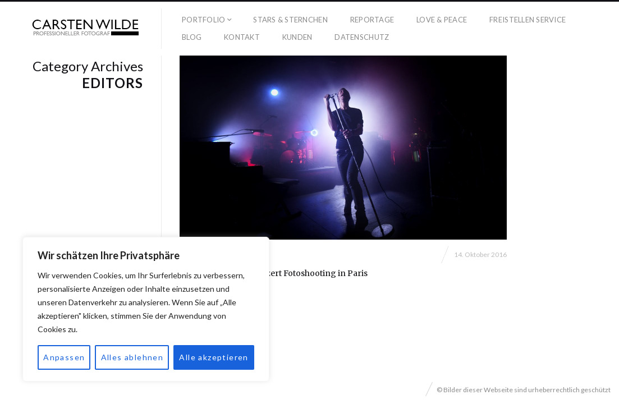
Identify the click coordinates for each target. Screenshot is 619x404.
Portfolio (203, 19)
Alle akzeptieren (213, 357)
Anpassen (64, 357)
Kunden (297, 37)
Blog (191, 37)
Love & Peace (441, 19)
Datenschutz (361, 37)
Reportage (372, 19)
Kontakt (242, 37)
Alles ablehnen (132, 357)
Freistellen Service (527, 19)
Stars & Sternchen (290, 19)
